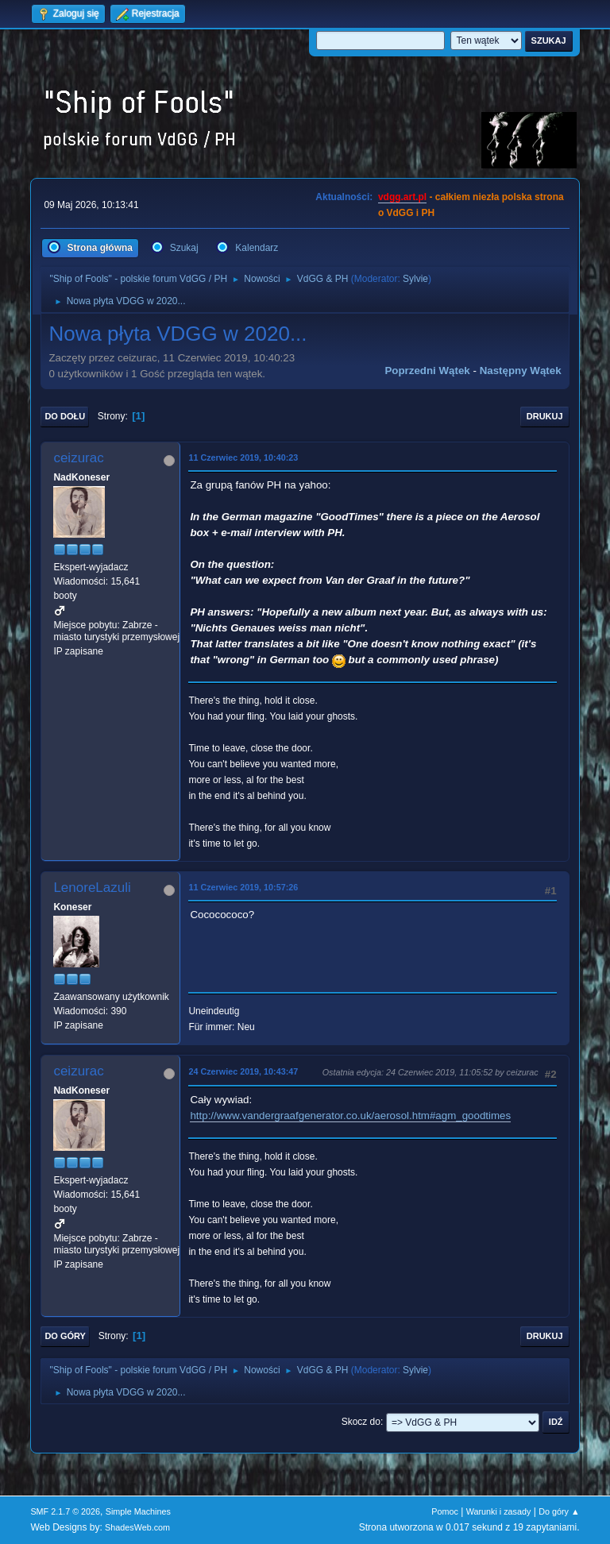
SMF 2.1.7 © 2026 (65, 1511)
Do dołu (64, 416)
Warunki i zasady (498, 1511)
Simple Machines (138, 1511)
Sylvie (415, 278)
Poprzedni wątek (426, 370)
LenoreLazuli (91, 887)
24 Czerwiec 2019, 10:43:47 (243, 1071)
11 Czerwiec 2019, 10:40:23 (243, 457)
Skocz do (361, 1421)
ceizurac (78, 457)
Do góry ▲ (559, 1511)
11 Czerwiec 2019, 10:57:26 (243, 887)
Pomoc (444, 1511)
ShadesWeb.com (137, 1527)
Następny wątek (521, 370)
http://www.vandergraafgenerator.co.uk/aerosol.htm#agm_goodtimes (350, 1115)
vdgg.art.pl (402, 197)
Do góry (65, 1336)
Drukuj (545, 416)
